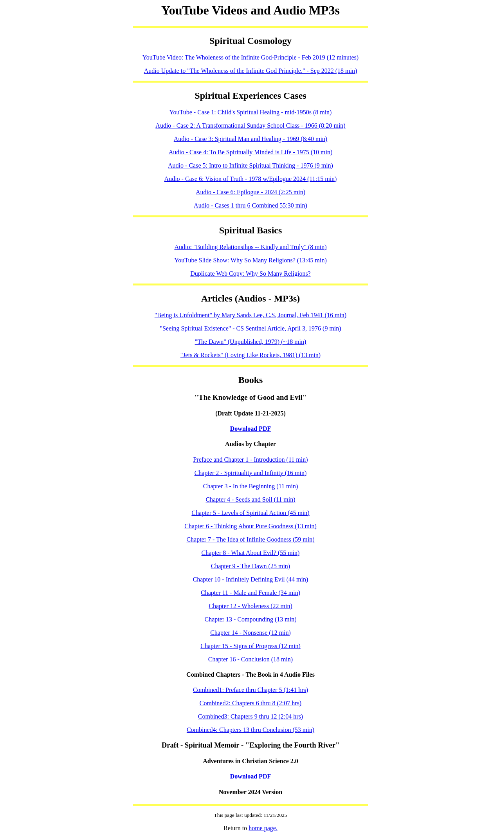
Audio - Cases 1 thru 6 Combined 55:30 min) (250, 205)
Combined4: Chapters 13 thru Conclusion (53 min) (250, 729)
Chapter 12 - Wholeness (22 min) (250, 606)
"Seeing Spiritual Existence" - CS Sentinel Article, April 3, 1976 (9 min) (250, 328)
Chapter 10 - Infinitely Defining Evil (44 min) (250, 579)
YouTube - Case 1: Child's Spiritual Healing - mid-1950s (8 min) (250, 112)
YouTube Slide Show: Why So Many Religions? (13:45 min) (250, 260)
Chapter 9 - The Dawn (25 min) (250, 566)
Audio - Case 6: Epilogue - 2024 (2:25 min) (250, 192)
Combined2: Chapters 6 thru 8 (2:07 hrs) (250, 703)
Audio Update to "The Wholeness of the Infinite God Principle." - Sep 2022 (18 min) (250, 70)
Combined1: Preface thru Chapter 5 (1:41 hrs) (250, 689)
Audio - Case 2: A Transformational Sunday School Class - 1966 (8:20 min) (250, 125)
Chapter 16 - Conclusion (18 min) (250, 659)
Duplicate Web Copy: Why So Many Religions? (250, 273)
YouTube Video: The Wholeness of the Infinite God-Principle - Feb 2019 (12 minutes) (250, 57)
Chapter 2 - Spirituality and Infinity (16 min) (251, 473)
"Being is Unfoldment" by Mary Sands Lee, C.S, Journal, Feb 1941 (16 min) (250, 315)
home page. (263, 828)
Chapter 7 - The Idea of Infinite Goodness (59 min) (250, 539)
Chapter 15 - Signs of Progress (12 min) (250, 646)
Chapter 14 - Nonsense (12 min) (250, 632)
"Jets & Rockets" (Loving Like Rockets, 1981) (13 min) (250, 355)
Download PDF (250, 428)
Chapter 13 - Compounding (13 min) (250, 619)
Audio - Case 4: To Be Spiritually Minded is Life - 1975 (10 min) (251, 152)
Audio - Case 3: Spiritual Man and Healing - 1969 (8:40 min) (250, 138)
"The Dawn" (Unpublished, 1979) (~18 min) (250, 341)
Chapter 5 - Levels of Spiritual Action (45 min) (250, 512)
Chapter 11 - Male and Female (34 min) (250, 592)
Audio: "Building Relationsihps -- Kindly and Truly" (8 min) (250, 247)
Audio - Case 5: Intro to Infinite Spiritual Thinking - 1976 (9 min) (250, 165)
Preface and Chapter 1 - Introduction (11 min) (250, 459)
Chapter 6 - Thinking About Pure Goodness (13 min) (250, 526)
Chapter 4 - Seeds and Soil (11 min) (250, 499)
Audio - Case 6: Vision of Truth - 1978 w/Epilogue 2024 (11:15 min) (250, 178)
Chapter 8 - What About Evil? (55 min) (251, 552)
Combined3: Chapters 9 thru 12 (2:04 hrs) (250, 716)
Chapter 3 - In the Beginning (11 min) (250, 486)
